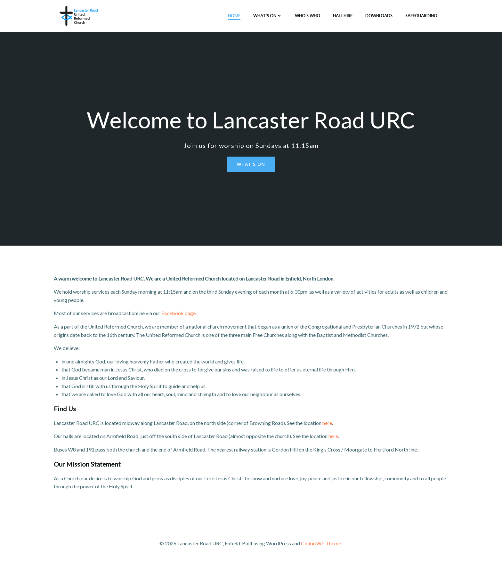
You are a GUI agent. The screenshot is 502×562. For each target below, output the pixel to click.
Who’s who (307, 15)
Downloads (379, 15)
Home (234, 15)
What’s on (267, 15)
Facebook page (178, 313)
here (327, 423)
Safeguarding (421, 15)
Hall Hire (342, 15)
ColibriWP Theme (321, 543)
